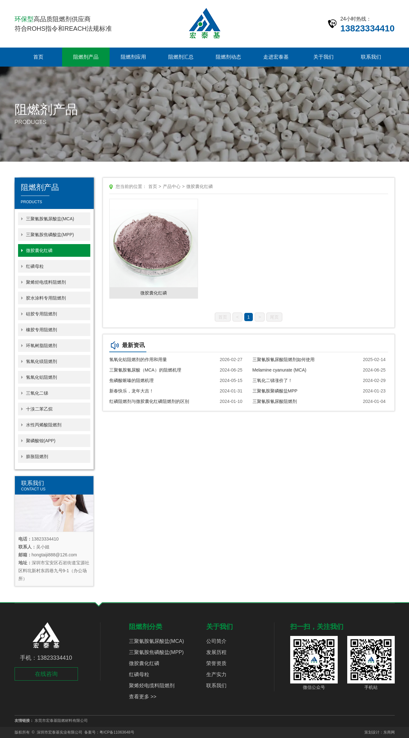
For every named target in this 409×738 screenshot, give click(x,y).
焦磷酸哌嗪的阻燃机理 (131, 380)
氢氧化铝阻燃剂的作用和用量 (138, 359)
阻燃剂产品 (86, 57)
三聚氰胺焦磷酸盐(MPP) (50, 234)
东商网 (389, 732)
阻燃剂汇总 (181, 57)
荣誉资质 (216, 663)
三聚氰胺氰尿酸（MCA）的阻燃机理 (145, 369)
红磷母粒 (35, 266)
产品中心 (172, 186)
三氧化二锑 (37, 393)
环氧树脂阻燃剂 (41, 345)
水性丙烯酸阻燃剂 (43, 424)
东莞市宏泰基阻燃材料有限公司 (61, 720)
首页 (38, 57)
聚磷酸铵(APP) (40, 440)
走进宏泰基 (276, 57)
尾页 (274, 317)
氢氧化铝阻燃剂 (41, 377)
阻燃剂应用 (133, 57)
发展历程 (216, 652)
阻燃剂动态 (228, 57)
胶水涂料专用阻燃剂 (46, 298)
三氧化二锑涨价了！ (272, 380)
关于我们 (323, 57)
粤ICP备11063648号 (116, 732)
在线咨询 (46, 674)
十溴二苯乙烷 (39, 408)
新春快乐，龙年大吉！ (131, 390)
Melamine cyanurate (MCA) (279, 369)
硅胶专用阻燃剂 (41, 313)
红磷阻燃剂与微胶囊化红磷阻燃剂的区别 (149, 401)
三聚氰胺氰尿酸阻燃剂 (274, 401)
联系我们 (371, 57)
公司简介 (216, 641)
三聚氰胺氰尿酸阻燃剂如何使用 (283, 359)
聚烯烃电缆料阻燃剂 (46, 282)
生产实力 (216, 674)
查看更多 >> (143, 696)
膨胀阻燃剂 (37, 456)
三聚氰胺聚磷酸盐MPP (274, 390)
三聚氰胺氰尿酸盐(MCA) (50, 218)
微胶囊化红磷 (39, 250)
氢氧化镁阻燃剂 (41, 361)
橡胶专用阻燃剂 (41, 329)
